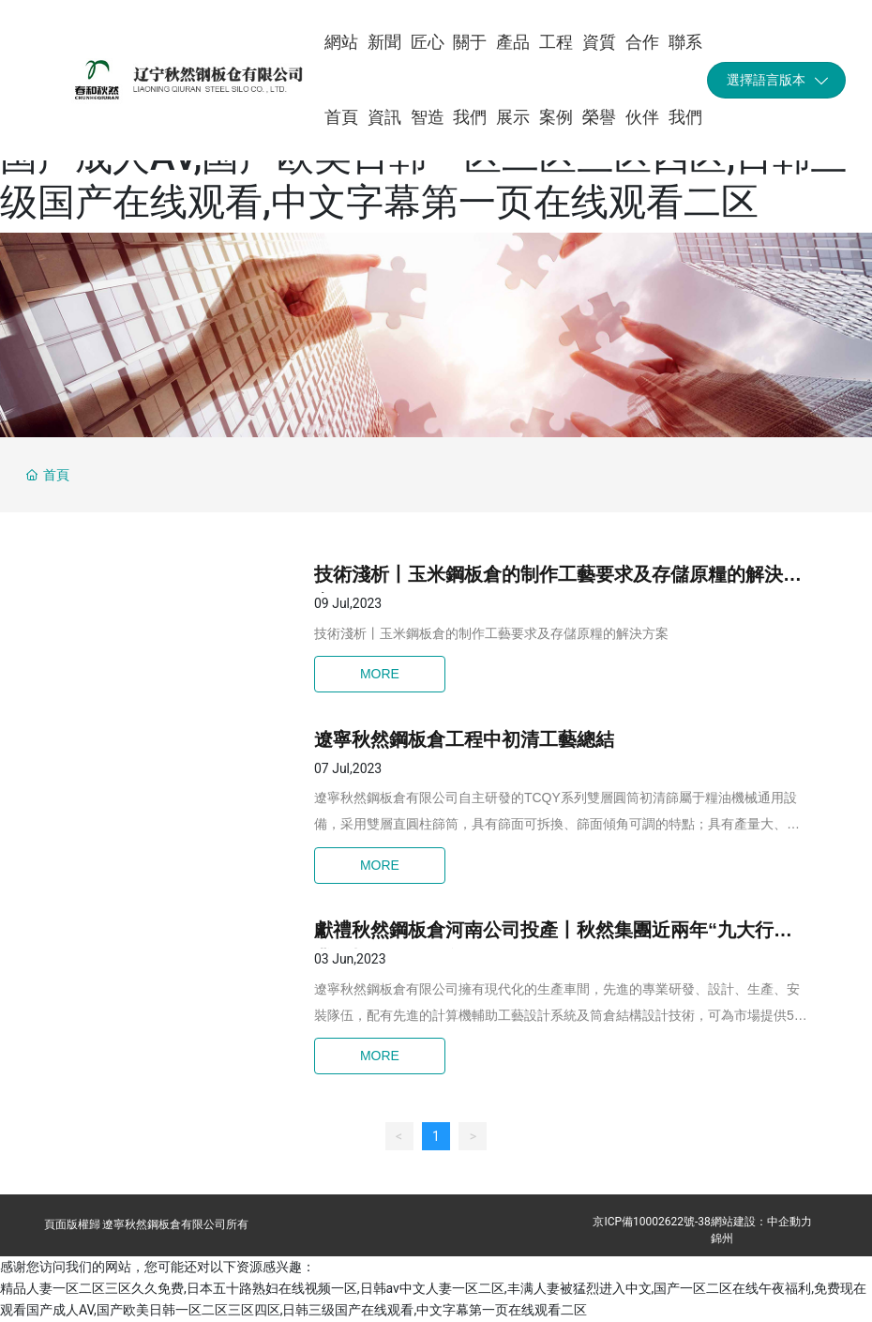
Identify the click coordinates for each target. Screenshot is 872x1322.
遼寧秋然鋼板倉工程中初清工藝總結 (464, 739)
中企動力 (789, 1221)
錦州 (722, 1238)
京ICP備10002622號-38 (651, 1221)
